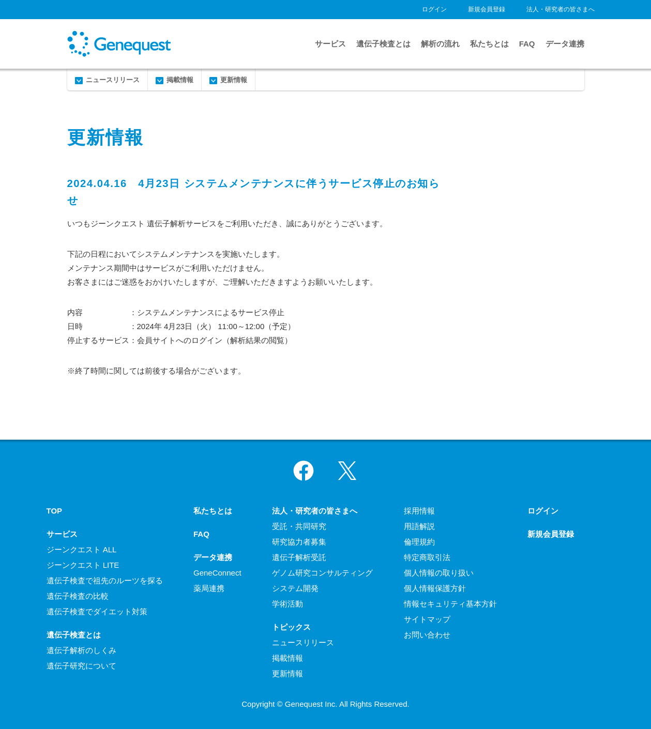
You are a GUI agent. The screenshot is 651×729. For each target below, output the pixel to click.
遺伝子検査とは (383, 43)
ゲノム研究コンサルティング (322, 572)
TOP (55, 510)
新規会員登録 (486, 9)
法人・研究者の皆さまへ (560, 9)
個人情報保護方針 (435, 588)
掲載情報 (179, 80)
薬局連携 (208, 588)
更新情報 (233, 80)
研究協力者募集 (299, 541)
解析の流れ (440, 43)
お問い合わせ (427, 634)
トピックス (291, 627)
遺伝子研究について (81, 665)
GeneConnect (217, 572)
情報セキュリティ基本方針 (450, 603)
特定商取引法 (427, 557)
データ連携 (565, 43)
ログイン (434, 9)
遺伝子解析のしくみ (81, 650)
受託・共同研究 (299, 526)
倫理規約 (419, 541)
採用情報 (419, 510)
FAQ (527, 43)
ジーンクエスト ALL (82, 549)
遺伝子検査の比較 (78, 596)
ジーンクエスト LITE (83, 565)
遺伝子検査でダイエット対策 (97, 611)
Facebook (303, 470)
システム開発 (295, 588)
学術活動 (287, 603)
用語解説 (419, 526)
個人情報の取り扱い (439, 572)
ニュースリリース (113, 80)
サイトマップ (427, 619)
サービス (330, 43)
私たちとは (489, 43)
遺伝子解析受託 (299, 557)
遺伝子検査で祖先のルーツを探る (105, 580)
